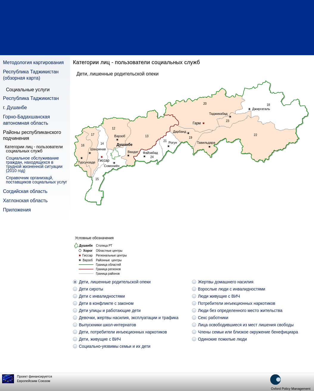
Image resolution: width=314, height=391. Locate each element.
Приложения (17, 209)
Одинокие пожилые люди (222, 339)
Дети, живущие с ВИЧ (100, 339)
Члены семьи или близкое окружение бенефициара (248, 332)
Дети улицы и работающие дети (110, 310)
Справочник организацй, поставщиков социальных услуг (36, 180)
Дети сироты (91, 289)
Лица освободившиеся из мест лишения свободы (245, 325)
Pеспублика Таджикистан (31, 98)
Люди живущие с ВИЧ (219, 296)
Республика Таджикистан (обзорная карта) (31, 75)
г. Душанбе (15, 107)
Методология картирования (33, 62)
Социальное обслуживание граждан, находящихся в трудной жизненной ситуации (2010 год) (34, 164)
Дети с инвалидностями (102, 296)
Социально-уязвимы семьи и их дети (114, 346)
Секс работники (213, 318)
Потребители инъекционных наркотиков (236, 303)
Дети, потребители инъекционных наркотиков (123, 332)
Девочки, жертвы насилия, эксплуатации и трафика (129, 318)
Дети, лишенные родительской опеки (115, 282)
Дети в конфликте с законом (106, 303)
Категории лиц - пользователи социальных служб (34, 149)
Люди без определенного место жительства (240, 310)
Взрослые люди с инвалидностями (231, 289)
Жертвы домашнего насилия (225, 282)
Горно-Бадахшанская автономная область (26, 120)
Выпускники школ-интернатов (107, 325)
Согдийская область (25, 191)
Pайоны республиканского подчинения (32, 135)
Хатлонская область (25, 200)
